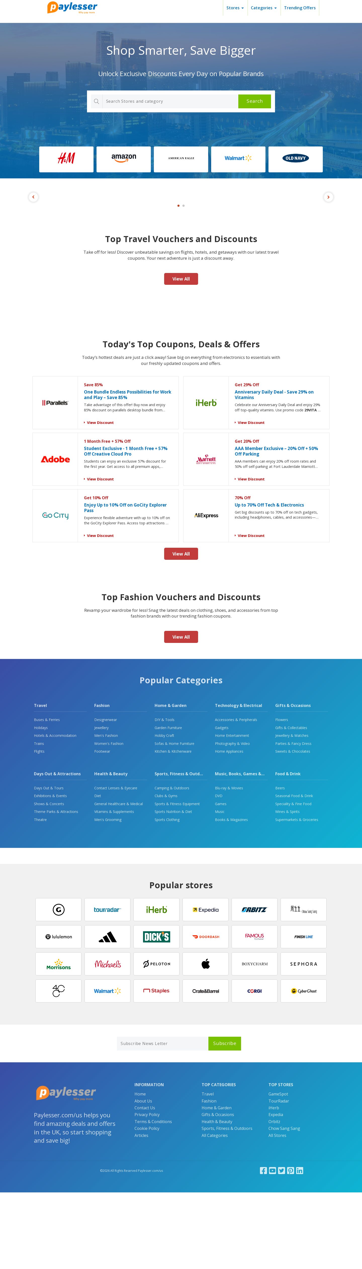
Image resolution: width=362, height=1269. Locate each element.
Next (328, 235)
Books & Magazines (231, 896)
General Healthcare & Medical (118, 880)
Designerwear (105, 796)
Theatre (40, 896)
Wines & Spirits (287, 888)
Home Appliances (229, 827)
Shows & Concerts (49, 880)
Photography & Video (232, 820)
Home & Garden (171, 782)
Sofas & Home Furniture (174, 820)
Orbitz (274, 1198)
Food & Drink (288, 850)
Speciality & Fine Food (293, 880)
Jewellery (101, 804)
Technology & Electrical (238, 782)
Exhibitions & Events (50, 872)
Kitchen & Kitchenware (173, 827)
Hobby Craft (164, 812)
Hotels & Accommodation (55, 812)
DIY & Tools (164, 796)
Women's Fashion (108, 820)
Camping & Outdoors (172, 864)
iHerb (273, 1184)
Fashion (102, 782)
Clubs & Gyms (166, 872)
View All (181, 355)
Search (255, 101)
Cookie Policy (146, 1205)
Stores (233, 8)
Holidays (41, 804)
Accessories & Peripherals (236, 796)
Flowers (281, 796)
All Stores (277, 1212)
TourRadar (278, 1177)
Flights (39, 827)
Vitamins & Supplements (114, 888)
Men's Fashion (106, 812)
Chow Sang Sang (284, 1205)
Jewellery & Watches (291, 812)
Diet (97, 872)
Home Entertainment (232, 812)
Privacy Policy (147, 1191)
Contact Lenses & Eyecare (115, 864)
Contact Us (144, 1184)
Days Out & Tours (49, 864)
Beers (280, 864)
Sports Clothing (167, 896)
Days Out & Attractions (57, 850)
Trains (39, 820)
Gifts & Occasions (293, 782)
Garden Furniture (168, 804)
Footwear (102, 827)
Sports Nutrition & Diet (173, 888)
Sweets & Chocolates (292, 827)
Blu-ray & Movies (229, 864)
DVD (218, 872)
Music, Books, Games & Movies (246, 850)
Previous (33, 235)
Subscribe (224, 1120)
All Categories (215, 1212)
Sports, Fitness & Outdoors (181, 850)
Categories (262, 8)
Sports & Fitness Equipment (177, 880)
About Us (143, 1177)
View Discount (100, 499)
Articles (141, 1212)
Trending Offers (300, 8)
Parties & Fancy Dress (293, 820)
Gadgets (222, 804)
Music (219, 888)
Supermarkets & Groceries (296, 896)
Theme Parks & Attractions (56, 888)
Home (140, 1170)
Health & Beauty (110, 850)
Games (221, 880)
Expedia (275, 1191)
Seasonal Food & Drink (294, 872)
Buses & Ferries (47, 796)
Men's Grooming (107, 896)
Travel (40, 782)
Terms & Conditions (153, 1198)
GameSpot (278, 1170)
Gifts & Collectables (291, 804)
